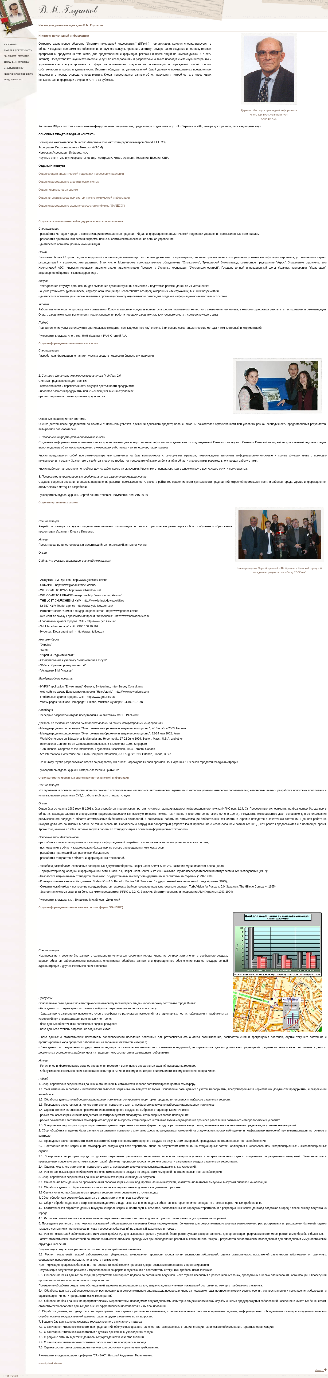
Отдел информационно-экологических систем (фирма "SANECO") (82, 205)
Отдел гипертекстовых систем (58, 189)
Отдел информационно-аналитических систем (69, 181)
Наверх (321, 1370)
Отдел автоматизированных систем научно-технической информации (84, 197)
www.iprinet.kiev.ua (50, 1363)
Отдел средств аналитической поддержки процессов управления (81, 173)
